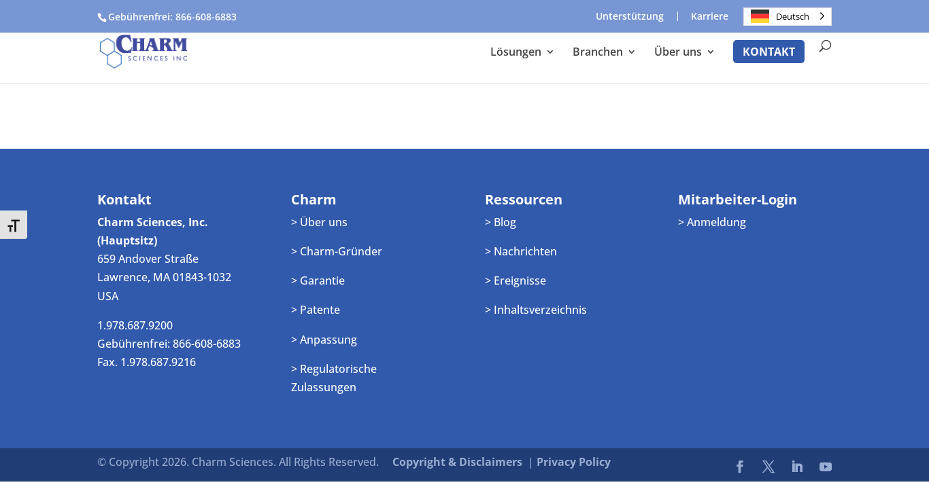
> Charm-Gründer (336, 251)
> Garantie (318, 280)
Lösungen (515, 53)
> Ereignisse (515, 280)
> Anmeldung (712, 222)
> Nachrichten (521, 251)
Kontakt (769, 51)
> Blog (500, 222)
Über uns (678, 53)
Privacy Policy (574, 461)
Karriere (709, 16)
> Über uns (319, 222)
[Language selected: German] (787, 16)
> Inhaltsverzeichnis (536, 309)
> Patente (315, 309)
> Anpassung (324, 339)
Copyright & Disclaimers (457, 461)
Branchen (598, 53)
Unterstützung (630, 16)
